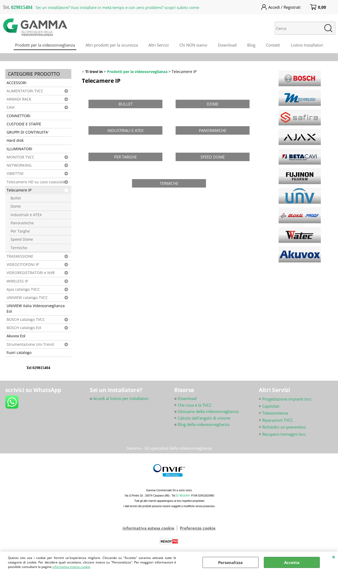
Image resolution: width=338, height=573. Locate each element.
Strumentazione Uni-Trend (30, 344)
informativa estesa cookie (71, 567)
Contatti (273, 45)
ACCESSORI (16, 82)
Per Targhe (20, 231)
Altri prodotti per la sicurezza (112, 45)
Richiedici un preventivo (284, 427)
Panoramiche (22, 223)
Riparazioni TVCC (277, 420)
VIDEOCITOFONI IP (23, 264)
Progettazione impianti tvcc (287, 399)
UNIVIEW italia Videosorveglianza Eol (36, 308)
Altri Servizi (158, 45)
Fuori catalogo (19, 352)
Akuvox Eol (16, 336)
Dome (16, 206)
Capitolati (270, 406)
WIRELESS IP (17, 281)
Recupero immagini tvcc (284, 434)
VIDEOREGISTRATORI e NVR (31, 272)
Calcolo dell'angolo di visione (204, 418)
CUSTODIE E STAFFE (24, 124)
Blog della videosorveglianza (201, 424)
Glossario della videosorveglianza (206, 411)
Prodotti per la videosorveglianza (45, 45)
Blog (251, 45)
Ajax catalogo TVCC (23, 289)
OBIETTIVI (15, 173)
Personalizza (230, 562)
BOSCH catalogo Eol (24, 327)
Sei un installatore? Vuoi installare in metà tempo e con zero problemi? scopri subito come (117, 7)
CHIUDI (333, 557)
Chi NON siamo (193, 45)
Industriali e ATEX (26, 214)
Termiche (19, 247)
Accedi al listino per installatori (119, 398)
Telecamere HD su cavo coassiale (36, 182)
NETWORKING (19, 165)
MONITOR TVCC (20, 157)
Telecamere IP (19, 190)
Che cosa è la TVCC (195, 405)
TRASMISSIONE (20, 256)
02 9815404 (183, 495)
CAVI (11, 107)
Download (227, 45)
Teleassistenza (275, 413)
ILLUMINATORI (19, 149)
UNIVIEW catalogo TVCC (27, 297)
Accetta (291, 562)
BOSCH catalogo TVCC (26, 319)
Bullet (16, 198)
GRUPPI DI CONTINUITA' (28, 132)
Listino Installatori (307, 45)
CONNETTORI (18, 115)
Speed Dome (22, 239)
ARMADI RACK (19, 99)
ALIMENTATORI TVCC (25, 91)
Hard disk (15, 140)
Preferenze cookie (197, 528)
